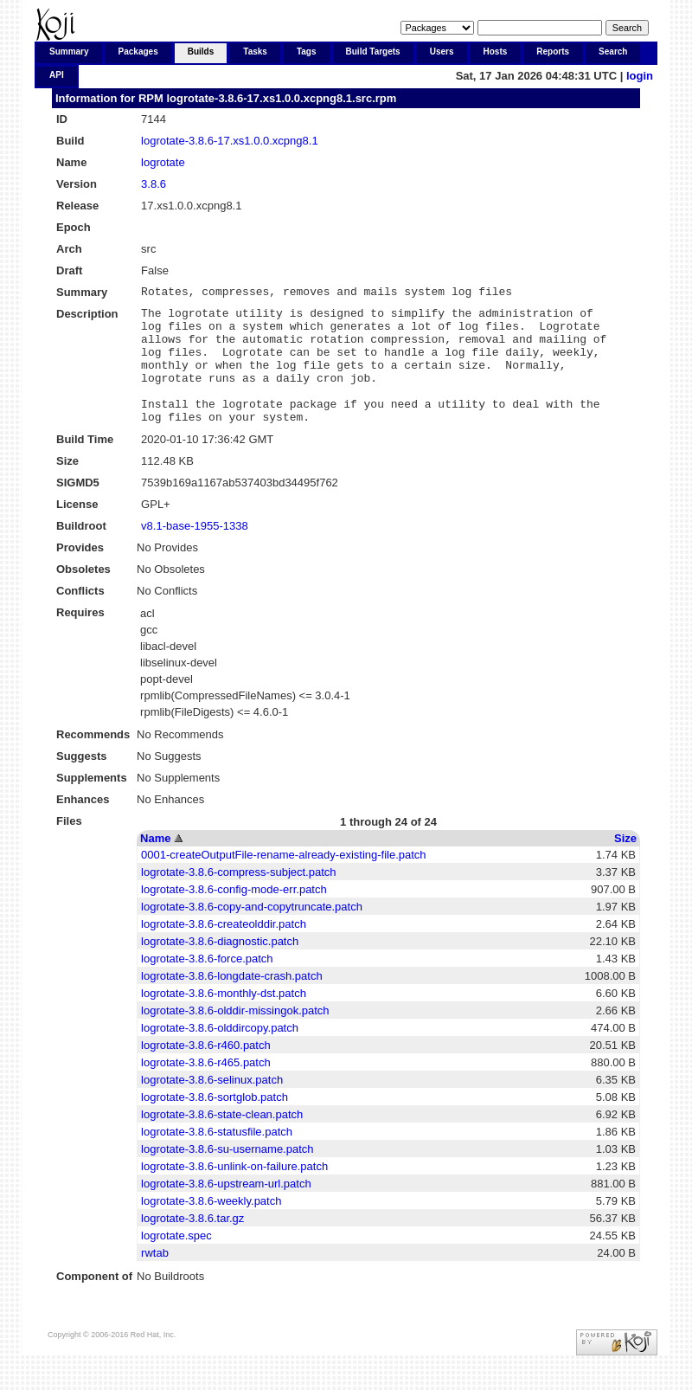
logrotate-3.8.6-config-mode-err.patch (234, 915)
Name (155, 864)
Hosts (496, 51)
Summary (69, 51)
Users (442, 51)
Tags (307, 51)
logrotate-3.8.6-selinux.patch (212, 1105)
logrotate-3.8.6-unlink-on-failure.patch (234, 1192)
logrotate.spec (176, 1261)
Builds (201, 51)
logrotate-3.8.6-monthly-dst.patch (223, 1019)
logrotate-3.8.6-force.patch (206, 984)
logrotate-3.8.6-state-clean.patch (222, 1140)
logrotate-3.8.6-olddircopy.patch (219, 1053)
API (56, 75)
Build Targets (373, 51)
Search (613, 51)
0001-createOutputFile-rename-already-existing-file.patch (283, 880)
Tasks (255, 51)
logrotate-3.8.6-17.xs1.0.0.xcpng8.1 (229, 140)
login (639, 75)
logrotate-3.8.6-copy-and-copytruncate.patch (251, 932)
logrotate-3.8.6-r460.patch (206, 1071)
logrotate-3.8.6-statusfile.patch (216, 1157)
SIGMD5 (77, 508)
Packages (138, 51)
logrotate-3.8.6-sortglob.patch (214, 1123)
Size (625, 864)
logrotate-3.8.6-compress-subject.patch (238, 897)
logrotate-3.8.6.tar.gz (192, 1244)
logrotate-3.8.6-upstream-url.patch (226, 1209)
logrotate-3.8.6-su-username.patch (227, 1174)
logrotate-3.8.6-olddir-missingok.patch (235, 1036)
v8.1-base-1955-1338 (194, 551)
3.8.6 (153, 183)
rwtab (155, 1278)
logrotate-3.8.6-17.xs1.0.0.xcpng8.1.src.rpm (281, 98)
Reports (552, 51)
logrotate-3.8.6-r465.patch (206, 1088)
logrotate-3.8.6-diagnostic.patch (219, 967)
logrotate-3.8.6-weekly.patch (211, 1226)
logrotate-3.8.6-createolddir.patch (223, 949)
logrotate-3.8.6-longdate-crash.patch (232, 1001)
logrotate (163, 162)
